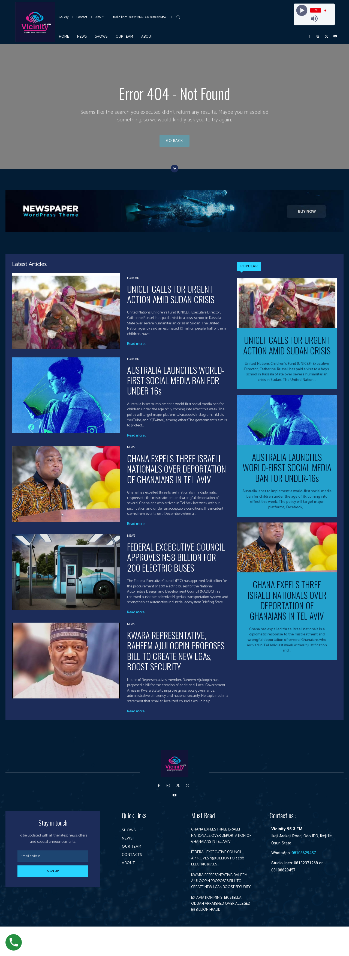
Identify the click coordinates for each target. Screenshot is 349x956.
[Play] (302, 10)
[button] (178, 17)
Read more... (136, 349)
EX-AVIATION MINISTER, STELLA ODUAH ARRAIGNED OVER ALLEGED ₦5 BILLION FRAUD (218, 930)
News (131, 452)
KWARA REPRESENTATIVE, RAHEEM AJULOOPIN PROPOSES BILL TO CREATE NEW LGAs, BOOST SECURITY (175, 656)
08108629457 (304, 858)
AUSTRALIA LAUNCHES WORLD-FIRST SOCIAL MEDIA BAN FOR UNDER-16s (175, 385)
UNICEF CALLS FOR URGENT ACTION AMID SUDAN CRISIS (170, 298)
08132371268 (306, 867)
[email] (52, 861)
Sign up (53, 876)
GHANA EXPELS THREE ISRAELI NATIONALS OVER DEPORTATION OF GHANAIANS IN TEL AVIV (176, 474)
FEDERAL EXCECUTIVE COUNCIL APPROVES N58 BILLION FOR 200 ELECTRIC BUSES (176, 562)
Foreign (133, 283)
